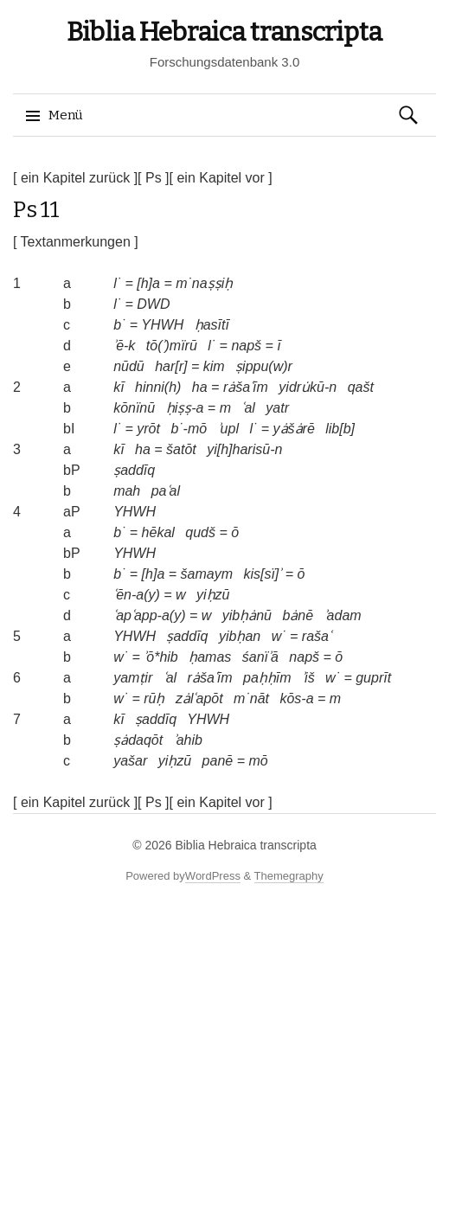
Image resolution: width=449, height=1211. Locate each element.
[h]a (148, 283)
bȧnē (297, 615)
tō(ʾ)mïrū (171, 345)
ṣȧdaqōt (138, 740)
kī (118, 387)
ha (200, 387)
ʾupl (228, 428)
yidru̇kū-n (308, 387)
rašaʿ (316, 636)
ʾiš (308, 677)
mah (126, 491)
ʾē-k (124, 345)
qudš (200, 532)
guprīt (373, 677)
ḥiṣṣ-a (185, 407)
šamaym (207, 574)
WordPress (213, 875)
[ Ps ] (153, 177)
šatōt (181, 449)
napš (246, 345)
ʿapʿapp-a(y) (149, 615)
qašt (361, 387)
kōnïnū (134, 407)
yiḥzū (212, 594)
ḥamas (210, 657)
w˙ (279, 636)
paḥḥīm (267, 677)
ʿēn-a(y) (136, 594)
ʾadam (343, 615)
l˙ (117, 283)
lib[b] (340, 428)
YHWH (162, 324)
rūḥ (154, 698)
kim (214, 366)
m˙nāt (251, 698)
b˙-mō (188, 428)
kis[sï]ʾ (262, 574)
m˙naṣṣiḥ (204, 283)
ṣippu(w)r (263, 366)
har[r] (171, 366)
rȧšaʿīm (245, 387)
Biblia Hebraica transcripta (224, 32)
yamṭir (132, 677)
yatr (277, 407)
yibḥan (239, 636)
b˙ (119, 324)
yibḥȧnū (247, 615)
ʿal (247, 407)
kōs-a (296, 698)
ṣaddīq (134, 470)
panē (218, 760)
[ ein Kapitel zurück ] (75, 177)
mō (257, 760)
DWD (153, 304)
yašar (130, 760)
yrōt (148, 428)
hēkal (158, 532)
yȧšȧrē (294, 428)
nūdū (128, 366)
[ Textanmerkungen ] (75, 241)
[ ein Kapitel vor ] (221, 177)
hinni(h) (158, 387)
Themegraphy (289, 875)
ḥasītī (212, 324)
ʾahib (188, 740)
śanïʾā (260, 657)
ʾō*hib (160, 657)
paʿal (165, 491)
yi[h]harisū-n (244, 449)
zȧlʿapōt (199, 698)
